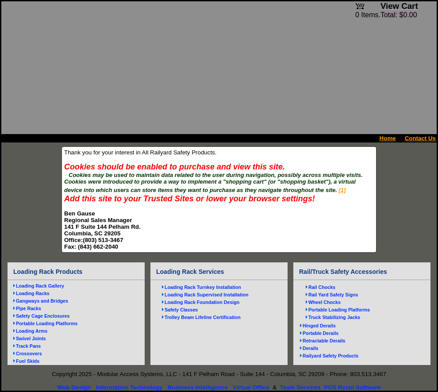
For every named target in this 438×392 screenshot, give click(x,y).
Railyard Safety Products (330, 355)
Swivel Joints (31, 338)
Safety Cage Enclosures (42, 316)
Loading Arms (31, 331)
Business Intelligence (198, 387)
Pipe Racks (28, 308)
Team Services (300, 387)
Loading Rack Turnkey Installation (203, 287)
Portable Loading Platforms (46, 323)
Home (388, 138)
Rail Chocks (321, 287)
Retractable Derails (324, 340)
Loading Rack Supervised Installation (207, 294)
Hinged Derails (319, 325)
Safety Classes (181, 309)
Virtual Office (251, 387)
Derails (311, 348)
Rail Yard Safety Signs (333, 294)
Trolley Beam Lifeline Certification (203, 317)
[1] (342, 190)
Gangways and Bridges (42, 301)
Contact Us (420, 138)
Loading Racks (33, 293)
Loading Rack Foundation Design (202, 302)
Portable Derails (320, 333)
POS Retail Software (352, 387)
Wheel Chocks (324, 302)
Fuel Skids (27, 361)
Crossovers (29, 353)
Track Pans (28, 346)
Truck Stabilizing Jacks (334, 317)
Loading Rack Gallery (40, 285)
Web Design (74, 387)
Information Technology (129, 387)
